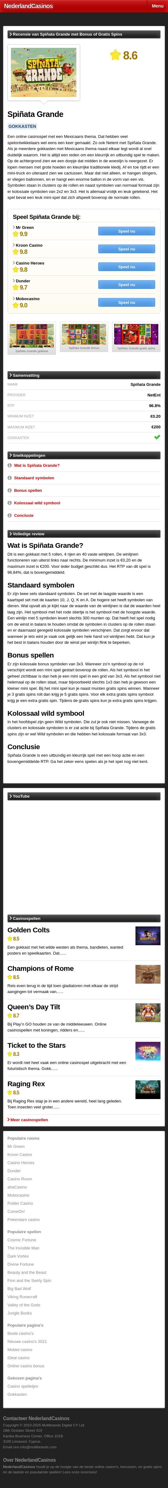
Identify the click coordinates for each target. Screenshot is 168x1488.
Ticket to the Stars (37, 1045)
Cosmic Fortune (22, 1240)
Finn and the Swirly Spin (29, 1280)
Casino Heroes (21, 1162)
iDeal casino (19, 1357)
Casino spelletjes (23, 1386)
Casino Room (20, 1179)
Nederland (28, 6)
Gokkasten (17, 1394)
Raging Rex (26, 1084)
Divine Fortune (21, 1264)
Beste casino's (20, 1333)
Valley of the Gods (24, 1305)
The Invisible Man (23, 1248)
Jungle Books (20, 1313)
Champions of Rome (41, 968)
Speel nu (126, 231)
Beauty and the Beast (27, 1272)
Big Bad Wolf (19, 1288)
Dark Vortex (18, 1256)
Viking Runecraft (22, 1296)
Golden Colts (29, 930)
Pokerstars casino (24, 1219)
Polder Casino (20, 1203)
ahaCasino (17, 1187)
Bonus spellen (28, 490)
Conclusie (23, 515)
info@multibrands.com (38, 1447)
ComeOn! (16, 1211)
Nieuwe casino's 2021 (27, 1341)
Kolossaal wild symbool (37, 503)
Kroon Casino (20, 1154)
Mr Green (16, 1146)
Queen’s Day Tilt (34, 1007)
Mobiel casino (20, 1349)
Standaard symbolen (34, 478)
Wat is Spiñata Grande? (36, 465)
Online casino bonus (26, 1366)
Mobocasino (18, 1195)
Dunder (14, 1170)
